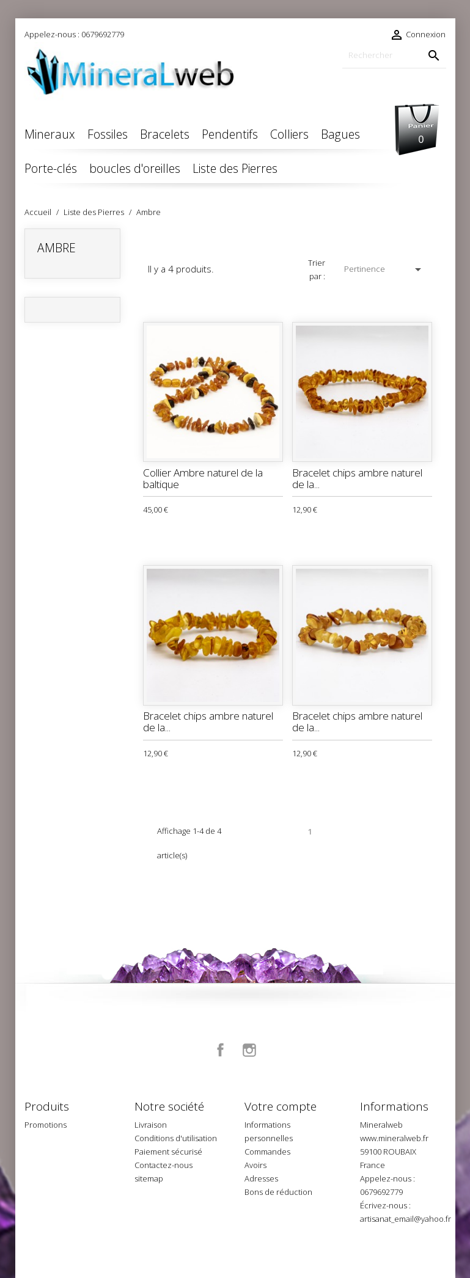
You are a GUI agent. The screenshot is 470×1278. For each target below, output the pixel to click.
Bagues (340, 134)
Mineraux (49, 134)
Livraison (150, 1124)
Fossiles (107, 134)
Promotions (45, 1124)
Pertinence (384, 269)
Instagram (249, 1050)
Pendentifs (230, 134)
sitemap (148, 1178)
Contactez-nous (163, 1164)
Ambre (56, 247)
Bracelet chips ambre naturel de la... (357, 478)
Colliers (289, 134)
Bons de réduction (278, 1191)
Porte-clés (50, 168)
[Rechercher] (394, 55)
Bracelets (164, 134)
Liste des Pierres (235, 168)
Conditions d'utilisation (175, 1138)
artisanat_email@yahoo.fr (405, 1218)
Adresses (261, 1178)
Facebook (220, 1050)
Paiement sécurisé (168, 1151)
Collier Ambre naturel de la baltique (203, 478)
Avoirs (255, 1164)
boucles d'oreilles (134, 168)
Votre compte (280, 1106)
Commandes (267, 1151)
